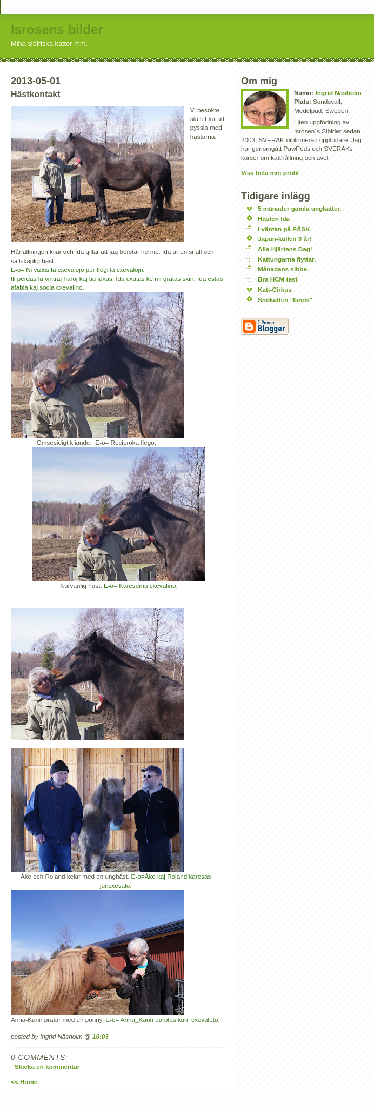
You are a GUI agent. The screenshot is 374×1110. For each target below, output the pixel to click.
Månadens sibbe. (283, 268)
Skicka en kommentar (47, 1066)
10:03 (100, 1036)
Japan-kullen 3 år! (284, 238)
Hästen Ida (274, 218)
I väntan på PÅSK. (285, 228)
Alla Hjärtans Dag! (285, 248)
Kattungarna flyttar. (287, 259)
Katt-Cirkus (275, 289)
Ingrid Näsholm (339, 92)
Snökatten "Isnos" (285, 299)
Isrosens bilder (57, 29)
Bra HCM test (277, 279)
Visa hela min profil (270, 172)
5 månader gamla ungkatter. (300, 208)
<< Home (24, 1081)
